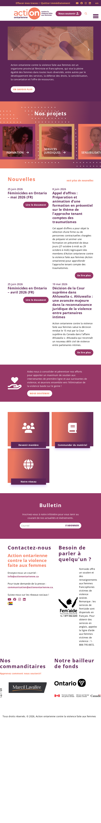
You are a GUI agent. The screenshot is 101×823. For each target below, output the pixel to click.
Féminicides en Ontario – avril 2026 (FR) (27, 290)
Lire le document (36, 204)
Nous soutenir (68, 13)
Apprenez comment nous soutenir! (20, 673)
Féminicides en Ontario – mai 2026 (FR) (27, 195)
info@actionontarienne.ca (23, 576)
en (96, 3)
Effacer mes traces (27, 3)
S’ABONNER (72, 525)
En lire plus (84, 275)
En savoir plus (22, 89)
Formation (15, 152)
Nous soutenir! (40, 393)
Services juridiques (52, 150)
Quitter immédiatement (55, 3)
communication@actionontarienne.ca (30, 587)
